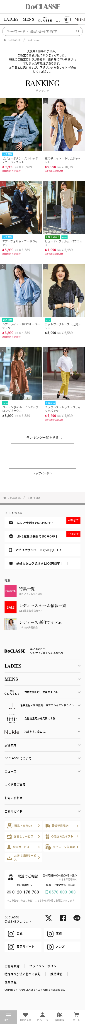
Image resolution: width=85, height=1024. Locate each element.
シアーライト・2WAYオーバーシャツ (21, 326)
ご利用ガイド (14, 811)
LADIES (11, 19)
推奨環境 (56, 974)
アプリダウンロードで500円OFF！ (35, 550)
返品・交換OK (19, 825)
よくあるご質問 (15, 784)
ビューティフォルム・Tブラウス (64, 243)
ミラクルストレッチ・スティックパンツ (63, 409)
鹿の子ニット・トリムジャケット (63, 160)
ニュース (10, 771)
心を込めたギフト (59, 836)
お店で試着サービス (21, 858)
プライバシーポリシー (44, 966)
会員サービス (18, 847)
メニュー (8, 1018)
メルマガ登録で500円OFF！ (44, 521)
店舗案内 (11, 745)
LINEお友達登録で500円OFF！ (44, 535)
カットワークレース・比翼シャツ (63, 326)
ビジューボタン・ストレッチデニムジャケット (20, 160)
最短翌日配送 (57, 826)
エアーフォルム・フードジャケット (20, 243)
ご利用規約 (12, 966)
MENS (28, 19)
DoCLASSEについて (18, 758)
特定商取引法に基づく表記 (23, 974)
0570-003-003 (62, 892)
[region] (42, 19)
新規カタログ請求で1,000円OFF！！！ (39, 563)
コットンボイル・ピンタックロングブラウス (20, 409)
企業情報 (11, 982)
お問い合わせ (14, 798)
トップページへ (42, 473)
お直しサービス (20, 836)
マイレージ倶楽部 (60, 847)
